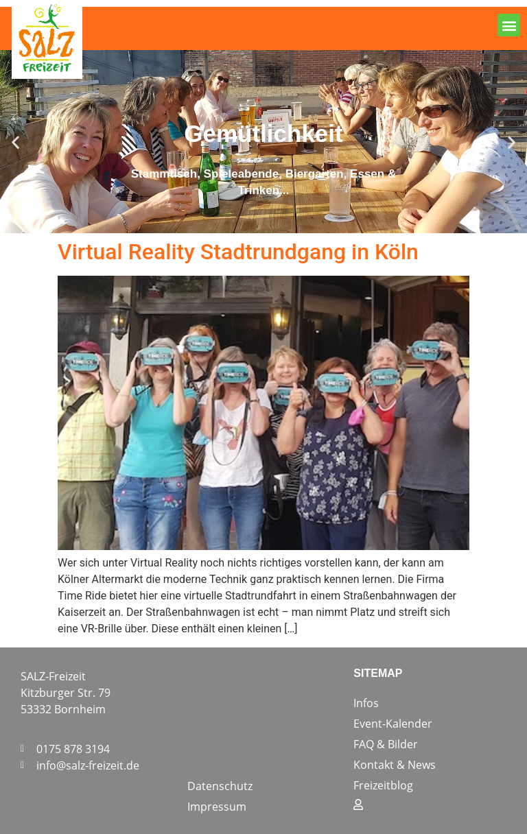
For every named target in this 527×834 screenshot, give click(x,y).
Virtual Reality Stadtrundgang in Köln (238, 252)
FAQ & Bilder (385, 744)
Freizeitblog (383, 785)
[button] (508, 25)
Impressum (216, 806)
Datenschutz (220, 786)
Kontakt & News (394, 764)
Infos (366, 703)
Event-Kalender (392, 723)
